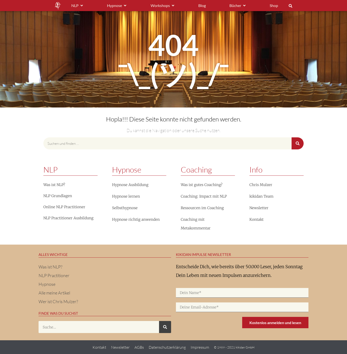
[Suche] (298, 143)
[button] (290, 5)
